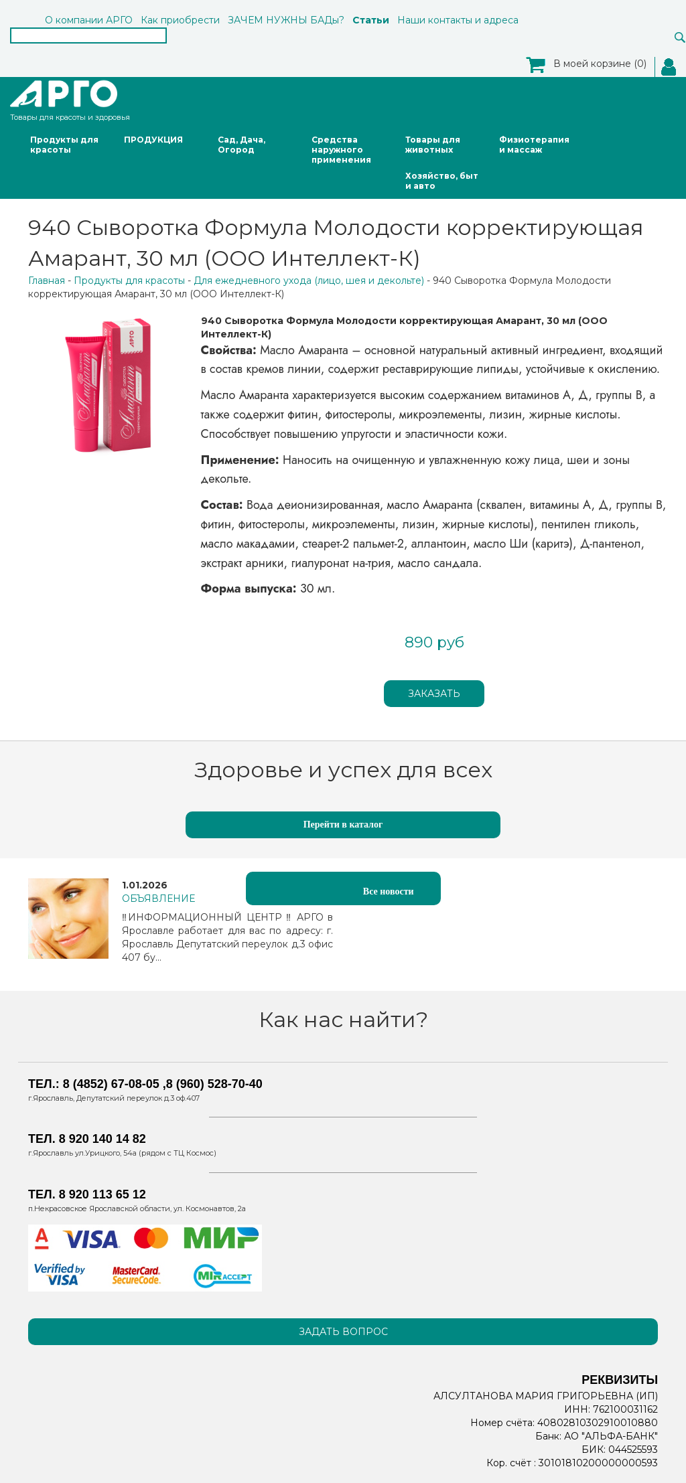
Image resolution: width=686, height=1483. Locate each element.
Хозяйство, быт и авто (441, 181)
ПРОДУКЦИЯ (153, 140)
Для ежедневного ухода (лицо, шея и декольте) (309, 281)
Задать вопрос (343, 1332)
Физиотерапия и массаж (534, 145)
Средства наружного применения (341, 150)
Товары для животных (432, 145)
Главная (46, 281)
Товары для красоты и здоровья (70, 99)
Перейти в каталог (343, 824)
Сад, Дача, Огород (241, 145)
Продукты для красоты (64, 145)
